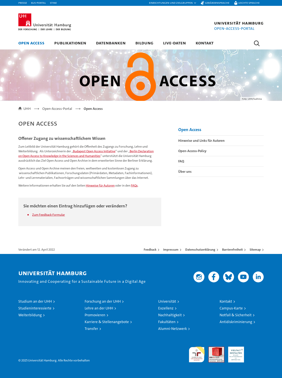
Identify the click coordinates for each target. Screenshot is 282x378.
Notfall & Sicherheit (236, 315)
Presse (22, 3)
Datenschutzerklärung (200, 250)
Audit (212, 349)
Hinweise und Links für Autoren (201, 140)
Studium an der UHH (35, 301)
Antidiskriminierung (236, 321)
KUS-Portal (38, 3)
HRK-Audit (235, 349)
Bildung (144, 43)
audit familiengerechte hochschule (197, 353)
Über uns (185, 171)
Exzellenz (166, 308)
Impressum (170, 250)
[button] (173, 3)
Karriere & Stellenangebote (107, 321)
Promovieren (95, 315)
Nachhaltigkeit (170, 315)
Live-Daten (174, 43)
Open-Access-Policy (192, 151)
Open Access (31, 43)
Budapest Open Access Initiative (94, 151)
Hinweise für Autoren (100, 185)
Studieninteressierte (34, 308)
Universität (167, 301)
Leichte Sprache (249, 3)
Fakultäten (167, 321)
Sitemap (255, 250)
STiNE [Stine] (53, 3)
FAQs (134, 185)
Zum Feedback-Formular (48, 215)
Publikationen (70, 43)
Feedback (150, 250)
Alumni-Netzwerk (172, 328)
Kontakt (205, 43)
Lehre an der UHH (99, 308)
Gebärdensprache (217, 3)
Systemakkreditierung (256, 349)
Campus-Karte (231, 308)
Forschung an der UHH (103, 301)
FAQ (181, 161)
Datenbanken (111, 43)
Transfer (91, 328)
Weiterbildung (30, 315)
